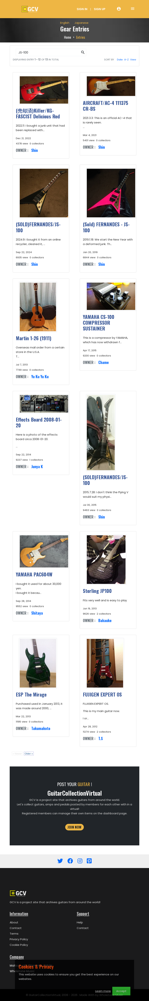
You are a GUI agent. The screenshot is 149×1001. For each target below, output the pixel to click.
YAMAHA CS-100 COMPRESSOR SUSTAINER (98, 322)
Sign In (82, 9)
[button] (83, 52)
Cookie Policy (19, 945)
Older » (29, 753)
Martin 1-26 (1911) (33, 338)
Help (80, 922)
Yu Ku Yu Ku (40, 376)
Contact (16, 928)
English (64, 23)
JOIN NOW (74, 827)
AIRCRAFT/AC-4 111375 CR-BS (105, 105)
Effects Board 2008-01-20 (39, 422)
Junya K (37, 466)
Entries (80, 37)
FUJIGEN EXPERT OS (102, 694)
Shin (34, 150)
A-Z (126, 59)
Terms (14, 934)
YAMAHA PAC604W (34, 574)
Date (120, 59)
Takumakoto (40, 728)
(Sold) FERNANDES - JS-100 (106, 227)
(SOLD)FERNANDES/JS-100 (38, 227)
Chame (103, 362)
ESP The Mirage (31, 694)
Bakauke (105, 620)
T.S (100, 738)
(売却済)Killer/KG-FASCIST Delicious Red (38, 113)
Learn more (103, 991)
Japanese (81, 23)
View (133, 59)
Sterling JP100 (97, 590)
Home (67, 37)
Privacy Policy (19, 939)
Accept (121, 991)
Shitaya (37, 613)
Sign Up (99, 9)
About (14, 922)
